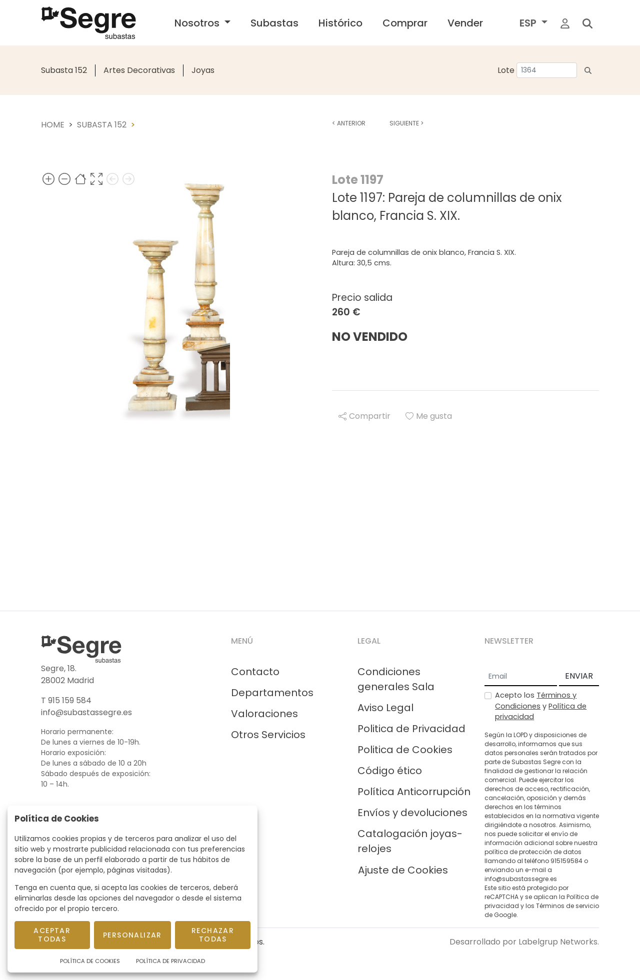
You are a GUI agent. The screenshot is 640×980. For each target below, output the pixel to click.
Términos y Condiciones (535, 700)
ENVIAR (579, 676)
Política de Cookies (90, 961)
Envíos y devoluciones (413, 813)
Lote (506, 70)
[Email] (520, 676)
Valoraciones (264, 714)
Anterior (349, 123)
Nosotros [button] (198, 23)
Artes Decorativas (139, 70)
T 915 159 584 (66, 700)
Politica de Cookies (405, 750)
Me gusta (429, 416)
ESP (529, 23)
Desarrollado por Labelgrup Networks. (524, 942)
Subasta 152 (64, 70)
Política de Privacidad (170, 961)
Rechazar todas (213, 935)
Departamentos (272, 693)
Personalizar (132, 935)
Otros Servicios (268, 735)
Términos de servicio (567, 906)
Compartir (364, 416)
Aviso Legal (386, 708)
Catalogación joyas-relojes (410, 841)
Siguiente (407, 123)
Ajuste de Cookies (403, 870)
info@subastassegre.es (86, 712)
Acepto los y (540, 706)
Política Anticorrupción (414, 792)
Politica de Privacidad (412, 729)
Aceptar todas (52, 935)
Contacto (255, 672)
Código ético (390, 771)
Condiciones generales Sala (396, 679)
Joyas (203, 70)
